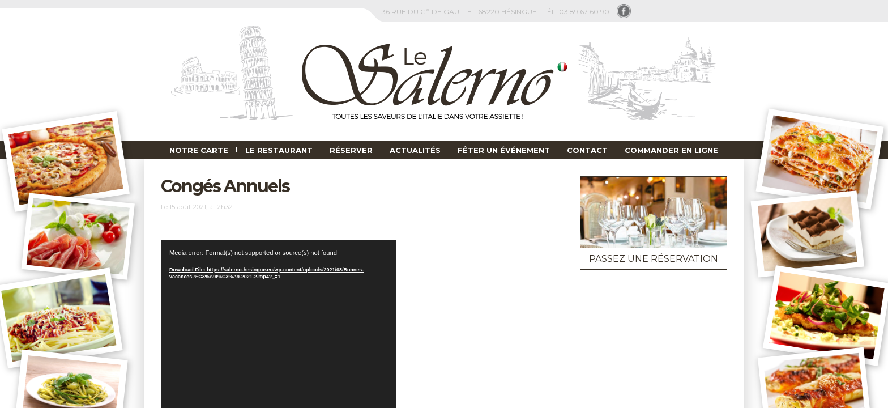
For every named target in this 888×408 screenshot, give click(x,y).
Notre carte (198, 150)
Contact (587, 150)
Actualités (415, 150)
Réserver (351, 150)
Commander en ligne (671, 150)
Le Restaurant (279, 150)
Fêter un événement (504, 150)
